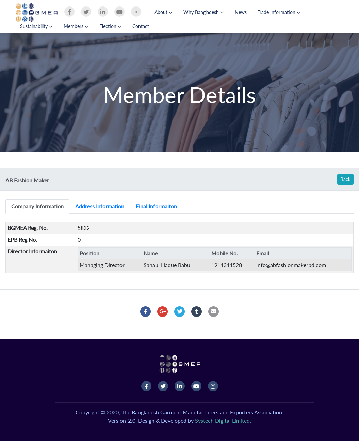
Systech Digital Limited (222, 420)
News (241, 12)
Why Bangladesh (203, 12)
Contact (140, 26)
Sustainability (36, 26)
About (163, 12)
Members (76, 26)
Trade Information (279, 12)
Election (110, 26)
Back (345, 179)
